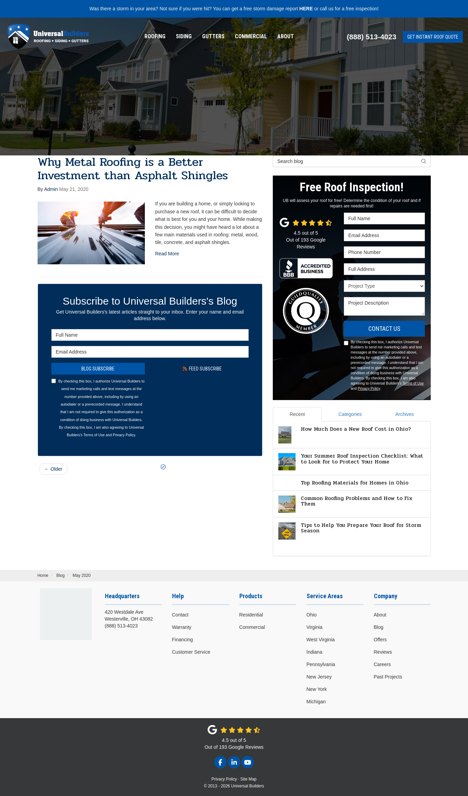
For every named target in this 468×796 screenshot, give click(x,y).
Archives (404, 414)
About (285, 36)
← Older (53, 469)
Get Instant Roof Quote (432, 37)
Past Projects (388, 677)
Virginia (314, 627)
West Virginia (321, 639)
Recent (297, 414)
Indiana (314, 652)
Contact (180, 615)
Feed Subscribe (202, 368)
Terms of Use (94, 435)
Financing (182, 639)
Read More (167, 253)
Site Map (248, 779)
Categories (350, 414)
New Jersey (319, 677)
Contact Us (384, 328)
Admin (51, 189)
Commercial (251, 36)
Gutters (213, 36)
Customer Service (191, 652)
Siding (184, 36)
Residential (251, 615)
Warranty (181, 627)
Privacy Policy (124, 435)
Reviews (383, 652)
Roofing (155, 36)
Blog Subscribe (97, 368)
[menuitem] (155, 36)
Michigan (316, 701)
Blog (379, 627)
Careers (382, 664)
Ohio (312, 615)
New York (317, 689)
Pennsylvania (321, 664)
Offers (380, 639)
